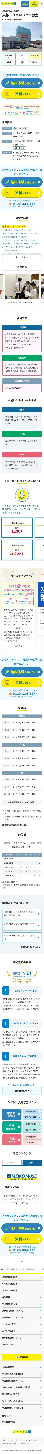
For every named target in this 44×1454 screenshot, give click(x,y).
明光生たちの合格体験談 (12, 1374)
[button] (41, 3)
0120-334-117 (24, 204)
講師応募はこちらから (30, 947)
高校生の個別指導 (9, 1277)
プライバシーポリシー (33, 1440)
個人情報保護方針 (23, 1444)
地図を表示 (19, 148)
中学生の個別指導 (9, 1284)
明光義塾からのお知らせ (12, 1408)
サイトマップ (20, 1440)
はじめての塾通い (9, 1331)
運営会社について (9, 1444)
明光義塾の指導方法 (10, 1394)
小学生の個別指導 (9, 1291)
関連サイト (7, 1416)
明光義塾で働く (8, 1422)
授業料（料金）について (12, 1311)
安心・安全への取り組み (12, 1401)
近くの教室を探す (13, 1269)
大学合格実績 (8, 1367)
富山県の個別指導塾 (29, 1269)
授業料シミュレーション (12, 1318)
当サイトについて (8, 1440)
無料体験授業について (11, 1338)
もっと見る (20, 257)
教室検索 (24, 1357)
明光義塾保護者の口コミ (12, 1381)
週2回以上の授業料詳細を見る (15, 825)
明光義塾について (9, 1304)
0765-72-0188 (20, 128)
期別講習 (6, 1297)
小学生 (12, 1163)
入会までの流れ (8, 1345)
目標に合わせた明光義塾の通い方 (16, 1387)
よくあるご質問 (8, 1324)
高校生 (32, 1163)
